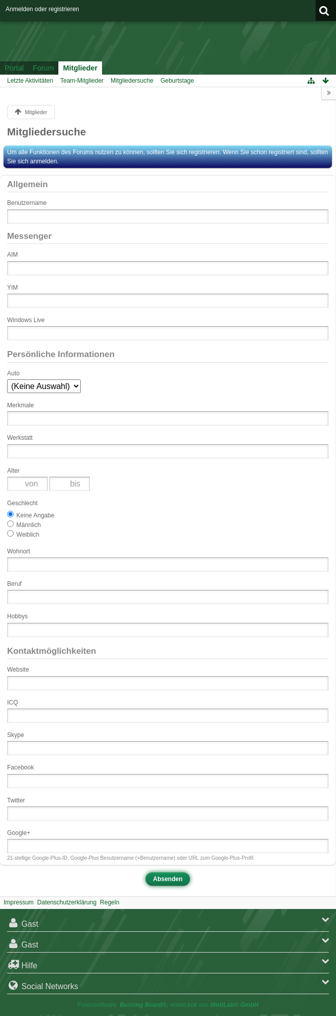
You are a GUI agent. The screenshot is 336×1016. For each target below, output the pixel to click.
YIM (12, 287)
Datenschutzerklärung (66, 902)
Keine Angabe (30, 515)
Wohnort (18, 551)
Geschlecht (22, 503)
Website (18, 669)
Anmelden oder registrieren (42, 9)
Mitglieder (80, 68)
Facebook (20, 767)
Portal (14, 68)
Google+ (18, 832)
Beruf (14, 583)
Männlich (24, 524)
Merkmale (20, 405)
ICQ (12, 702)
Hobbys (17, 616)
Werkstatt (19, 437)
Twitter (16, 800)
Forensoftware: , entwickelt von (168, 1004)
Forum (43, 68)
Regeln (109, 902)
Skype (15, 735)
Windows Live (26, 320)
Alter (13, 470)
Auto (13, 373)
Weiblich (23, 534)
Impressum (18, 902)
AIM (12, 254)
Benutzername (27, 202)
